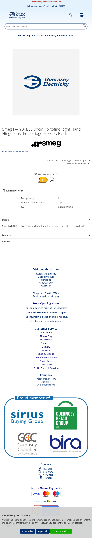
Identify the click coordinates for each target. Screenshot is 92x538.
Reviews (6, 241)
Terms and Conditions (46, 357)
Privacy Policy (46, 361)
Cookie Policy (46, 364)
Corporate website (46, 384)
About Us (46, 381)
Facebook (47, 468)
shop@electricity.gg (49, 296)
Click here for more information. (46, 321)
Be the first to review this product (15, 152)
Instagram (48, 471)
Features (6, 235)
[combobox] (46, 26)
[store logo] (17, 15)
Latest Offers (46, 332)
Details (5, 219)
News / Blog (46, 336)
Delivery (46, 346)
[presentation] (46, 220)
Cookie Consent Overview (46, 368)
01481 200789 (52, 293)
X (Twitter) (48, 474)
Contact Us (46, 343)
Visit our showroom (46, 378)
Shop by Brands (46, 353)
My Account (46, 339)
